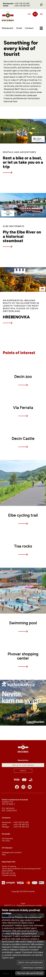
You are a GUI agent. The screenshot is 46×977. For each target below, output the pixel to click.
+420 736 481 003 (22, 6)
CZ (29, 14)
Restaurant (7, 28)
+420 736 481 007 (21, 827)
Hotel (19, 28)
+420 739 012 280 (22, 3)
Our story (6, 841)
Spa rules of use (8, 873)
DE (41, 14)
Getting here (7, 838)
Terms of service (9, 866)
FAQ (4, 855)
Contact (29, 28)
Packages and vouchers (12, 852)
